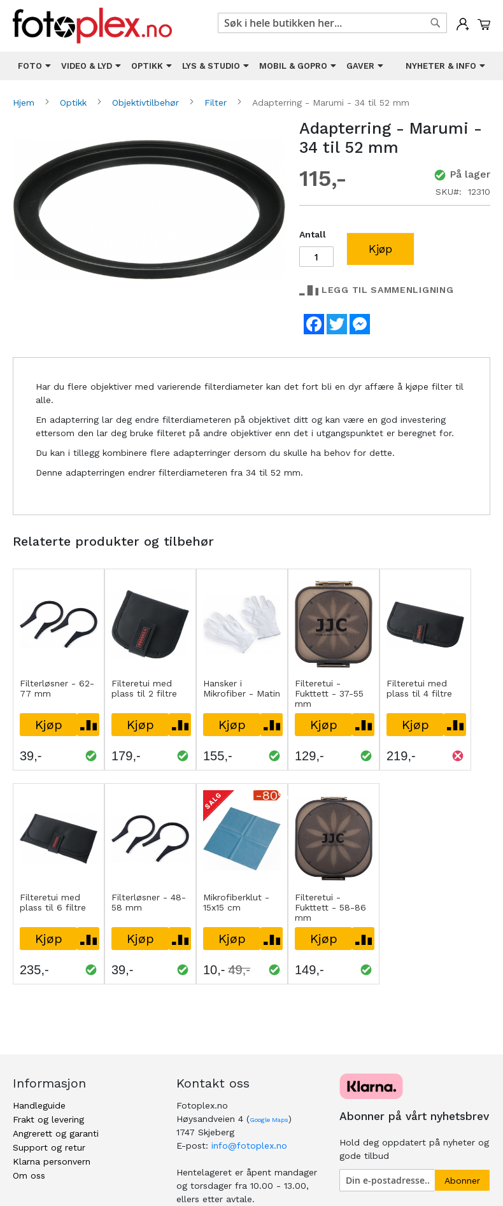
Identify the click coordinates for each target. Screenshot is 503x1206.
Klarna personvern (51, 1161)
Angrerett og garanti (56, 1133)
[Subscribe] (462, 1180)
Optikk (75, 102)
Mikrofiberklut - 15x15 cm (236, 902)
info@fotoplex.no (249, 1145)
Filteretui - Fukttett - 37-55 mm (329, 693)
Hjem (25, 102)
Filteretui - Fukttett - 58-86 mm (330, 907)
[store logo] (92, 26)
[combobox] (332, 23)
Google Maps (269, 1119)
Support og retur (49, 1147)
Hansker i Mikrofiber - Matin (241, 688)
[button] (88, 724)
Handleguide (39, 1105)
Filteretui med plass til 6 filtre (53, 902)
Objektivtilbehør (147, 102)
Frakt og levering (48, 1119)
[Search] (435, 23)
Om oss (29, 1175)
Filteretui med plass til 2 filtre (144, 688)
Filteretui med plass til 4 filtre (419, 688)
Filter (217, 102)
